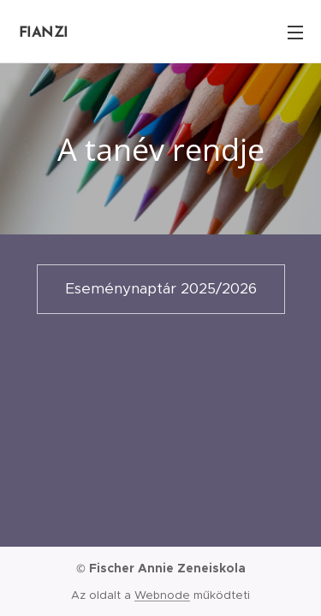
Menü (295, 32)
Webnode (162, 595)
